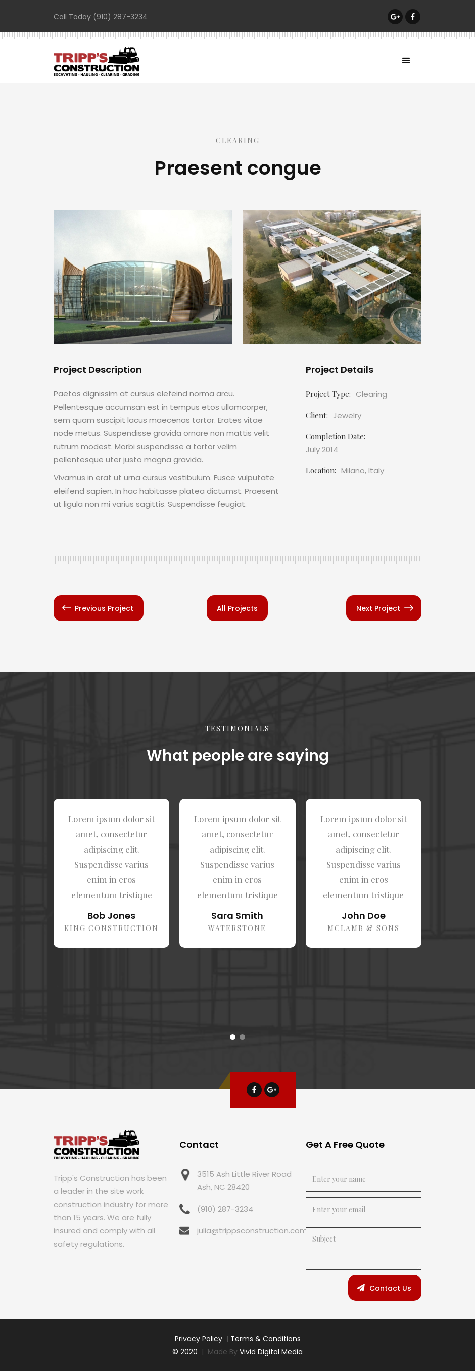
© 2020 (185, 1352)
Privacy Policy (198, 1339)
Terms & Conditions (265, 1339)
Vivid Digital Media (271, 1352)
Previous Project (104, 608)
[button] (406, 61)
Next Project (378, 608)
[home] (96, 61)
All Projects (237, 608)
